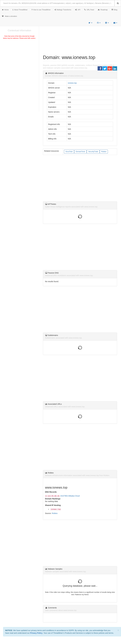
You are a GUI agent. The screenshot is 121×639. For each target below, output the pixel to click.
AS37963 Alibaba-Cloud (70, 496)
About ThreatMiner (20, 10)
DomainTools (80, 152)
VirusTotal (69, 152)
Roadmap (103, 10)
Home (5, 10)
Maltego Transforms (63, 10)
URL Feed (89, 10)
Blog (114, 10)
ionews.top (72, 83)
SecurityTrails (93, 152)
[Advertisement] (19, 59)
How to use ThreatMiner (41, 10)
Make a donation (9, 16)
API (77, 10)
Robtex (103, 152)
